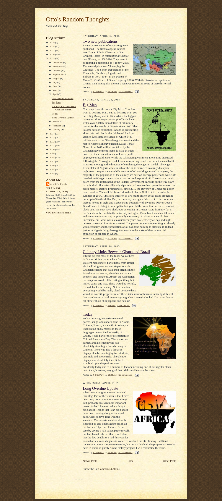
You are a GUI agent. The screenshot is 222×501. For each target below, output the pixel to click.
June (55, 86)
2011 (52, 145)
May (55, 90)
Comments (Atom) (109, 468)
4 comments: (123, 305)
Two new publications (62, 98)
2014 (52, 133)
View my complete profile (58, 212)
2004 (52, 173)
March (56, 121)
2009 (52, 153)
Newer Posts (90, 460)
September (58, 74)
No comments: (126, 91)
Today (55, 113)
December (58, 62)
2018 (52, 46)
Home (130, 460)
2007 (52, 161)
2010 (52, 149)
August (56, 78)
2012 (52, 141)
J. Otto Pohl (58, 184)
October (57, 70)
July (55, 82)
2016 (52, 54)
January (57, 129)
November (58, 66)
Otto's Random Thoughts (77, 19)
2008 (52, 157)
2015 (52, 58)
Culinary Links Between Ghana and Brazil (116, 252)
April (55, 94)
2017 (52, 50)
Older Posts (169, 460)
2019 (52, 42)
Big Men (56, 102)
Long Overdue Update (63, 117)
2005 (52, 169)
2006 (52, 165)
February (57, 125)
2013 (52, 137)
